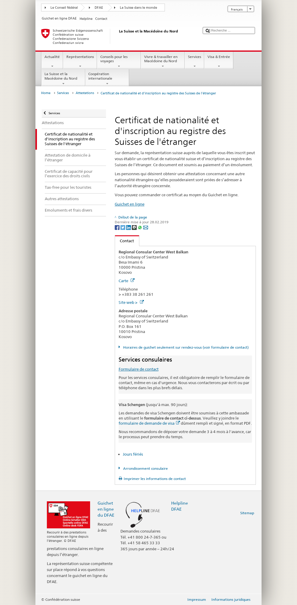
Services (194, 61)
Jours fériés (133, 454)
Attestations (85, 93)
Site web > (131, 302)
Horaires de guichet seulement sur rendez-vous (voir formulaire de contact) (185, 347)
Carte (127, 280)
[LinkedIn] (129, 227)
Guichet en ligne (129, 204)
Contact (124, 240)
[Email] (145, 227)
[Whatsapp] (140, 227)
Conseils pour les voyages (119, 61)
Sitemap (247, 513)
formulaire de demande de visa (149, 423)
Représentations (80, 61)
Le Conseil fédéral (64, 8)
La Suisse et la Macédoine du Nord (63, 79)
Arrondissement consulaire (145, 468)
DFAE (99, 8)
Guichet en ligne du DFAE (106, 509)
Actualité (52, 61)
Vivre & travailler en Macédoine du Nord (162, 61)
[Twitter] (123, 227)
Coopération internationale (107, 79)
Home (45, 93)
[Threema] (135, 227)
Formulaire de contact (139, 369)
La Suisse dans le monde (138, 8)
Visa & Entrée (219, 61)
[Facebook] (117, 227)
